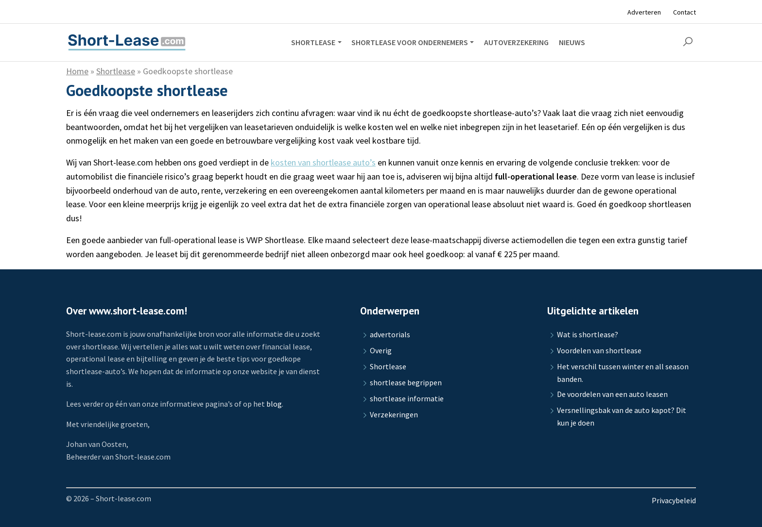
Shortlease (115, 71)
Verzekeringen (394, 414)
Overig (381, 350)
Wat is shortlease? (587, 334)
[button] (687, 42)
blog (274, 404)
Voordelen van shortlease (599, 350)
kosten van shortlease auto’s (323, 162)
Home (77, 71)
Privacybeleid (674, 500)
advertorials (390, 334)
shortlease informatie (407, 398)
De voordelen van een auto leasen (612, 394)
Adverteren (644, 12)
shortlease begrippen (406, 382)
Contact (684, 12)
